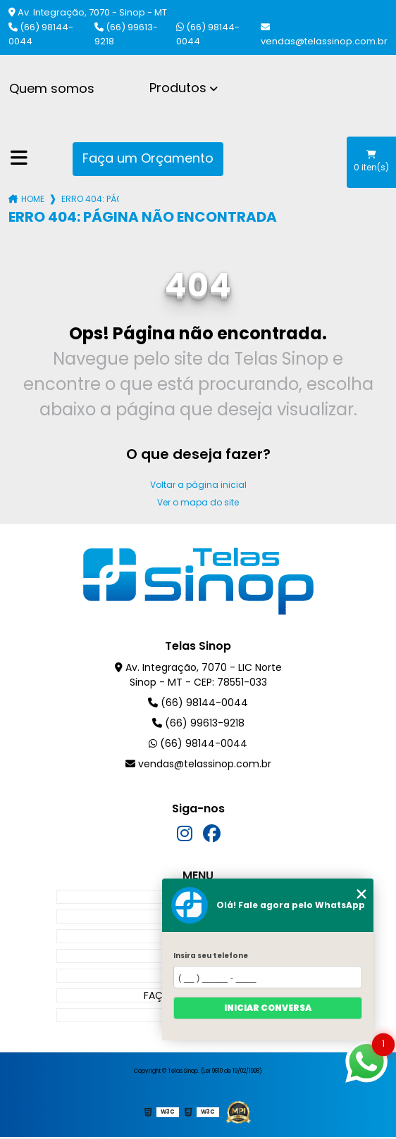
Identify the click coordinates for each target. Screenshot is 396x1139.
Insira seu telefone (210, 955)
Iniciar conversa (267, 1008)
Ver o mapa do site (198, 502)
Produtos (177, 87)
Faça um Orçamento (148, 158)
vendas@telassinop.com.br (324, 35)
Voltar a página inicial (198, 485)
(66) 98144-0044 (40, 34)
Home (32, 199)
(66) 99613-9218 (126, 34)
